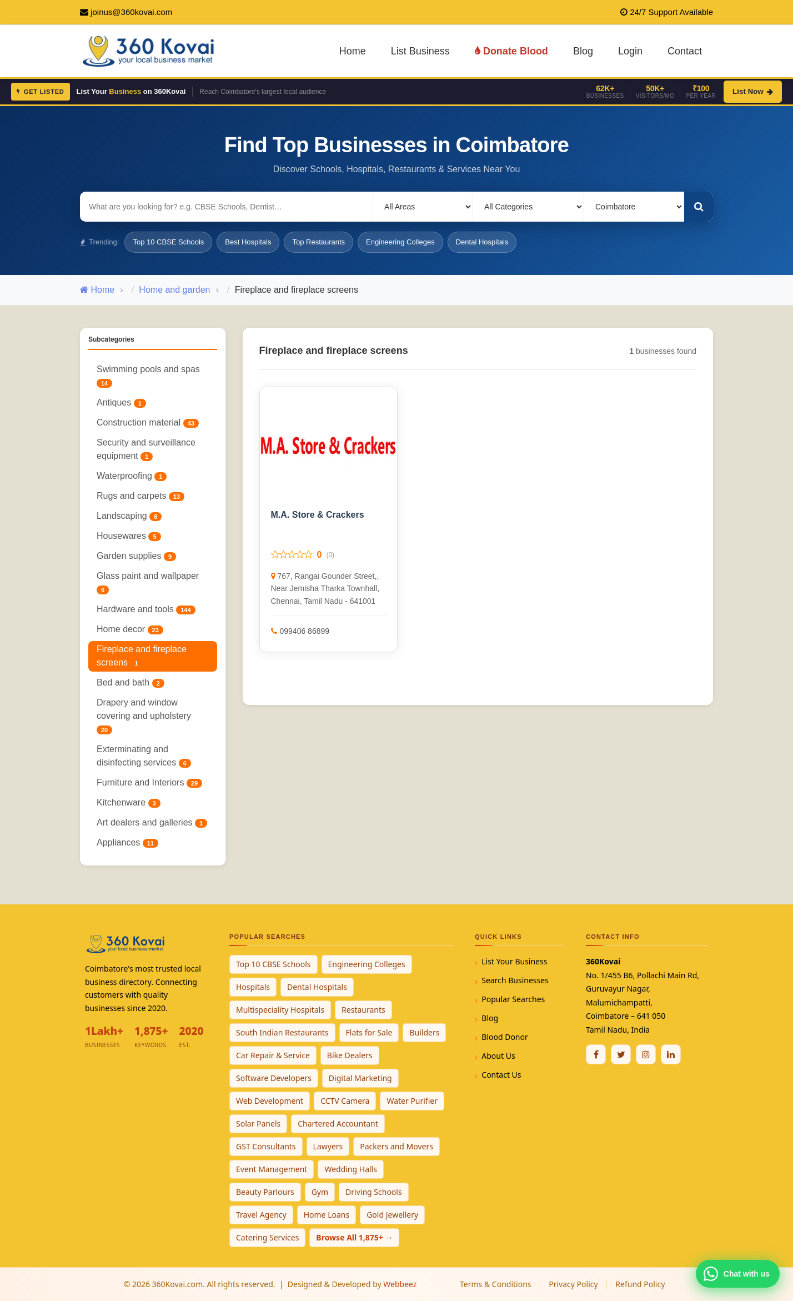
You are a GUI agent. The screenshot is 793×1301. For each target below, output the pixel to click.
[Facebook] (596, 1054)
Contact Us (501, 1074)
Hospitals (253, 987)
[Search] (698, 207)
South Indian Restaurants (282, 1032)
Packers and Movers (396, 1146)
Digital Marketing (360, 1078)
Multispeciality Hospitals (280, 1009)
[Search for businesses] (226, 207)
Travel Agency (261, 1214)
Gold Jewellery (392, 1214)
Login (630, 51)
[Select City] (634, 207)
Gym (320, 1192)
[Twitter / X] (621, 1054)
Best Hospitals (248, 242)
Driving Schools (373, 1192)
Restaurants (363, 1009)
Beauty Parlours (265, 1192)
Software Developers (274, 1078)
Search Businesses (515, 980)
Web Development (269, 1100)
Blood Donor (504, 1037)
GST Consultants (266, 1146)
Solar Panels (258, 1123)
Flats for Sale (369, 1032)
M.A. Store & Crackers (317, 514)
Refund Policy (640, 1284)
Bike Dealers (350, 1055)
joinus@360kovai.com (131, 12)
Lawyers (328, 1146)
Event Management (271, 1169)
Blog (583, 51)
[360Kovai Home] (150, 50)
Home (352, 51)
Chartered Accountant (338, 1123)
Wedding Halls (350, 1169)
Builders (424, 1032)
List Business (420, 51)
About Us (498, 1055)
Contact (684, 51)
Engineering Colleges (400, 242)
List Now (752, 91)
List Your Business (514, 961)
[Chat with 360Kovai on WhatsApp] (738, 1274)
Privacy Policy (573, 1284)
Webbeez (399, 1284)
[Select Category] (528, 207)
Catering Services (267, 1237)
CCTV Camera (344, 1100)
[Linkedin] (671, 1054)
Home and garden (174, 289)
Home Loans (327, 1214)
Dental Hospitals (482, 242)
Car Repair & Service (273, 1055)
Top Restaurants (318, 242)
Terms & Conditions (495, 1284)
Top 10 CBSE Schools (168, 242)
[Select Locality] (423, 207)
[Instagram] (646, 1054)
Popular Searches (513, 999)
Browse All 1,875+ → (354, 1237)
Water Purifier (412, 1100)
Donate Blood (511, 51)
